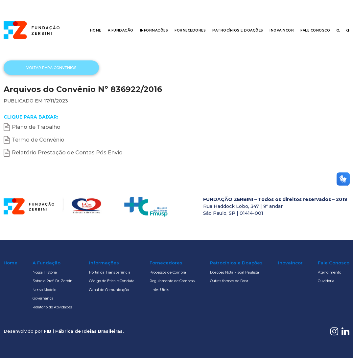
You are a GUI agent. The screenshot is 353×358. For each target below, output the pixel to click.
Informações (154, 30)
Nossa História (45, 272)
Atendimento (329, 272)
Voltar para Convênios (51, 67)
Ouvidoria (326, 281)
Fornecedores (190, 30)
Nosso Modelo (44, 289)
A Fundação (120, 30)
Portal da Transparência (109, 272)
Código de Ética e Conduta (111, 281)
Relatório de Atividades (52, 307)
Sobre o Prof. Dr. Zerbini (53, 281)
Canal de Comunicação (109, 289)
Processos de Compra (168, 272)
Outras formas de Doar (229, 281)
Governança (43, 298)
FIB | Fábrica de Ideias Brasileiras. (84, 331)
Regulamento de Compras (172, 281)
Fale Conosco (315, 30)
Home (95, 30)
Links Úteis (159, 289)
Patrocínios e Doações (237, 30)
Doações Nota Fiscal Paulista (234, 272)
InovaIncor (282, 30)
